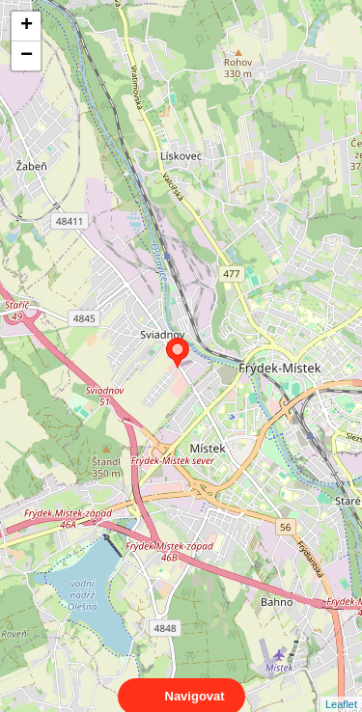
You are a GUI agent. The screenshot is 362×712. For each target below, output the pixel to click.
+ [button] (26, 26)
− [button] (26, 55)
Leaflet (341, 687)
